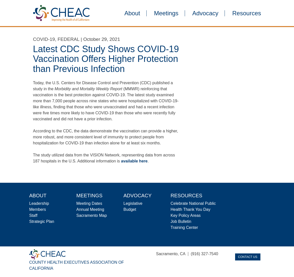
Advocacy (205, 13)
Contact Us (247, 257)
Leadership (39, 203)
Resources (246, 13)
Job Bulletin (181, 221)
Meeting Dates (89, 203)
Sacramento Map (91, 215)
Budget (130, 209)
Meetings (166, 13)
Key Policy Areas (186, 215)
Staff (33, 215)
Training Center (184, 227)
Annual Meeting (90, 209)
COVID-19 (44, 39)
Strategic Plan (41, 221)
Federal (68, 39)
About (132, 13)
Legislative (133, 203)
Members (37, 209)
